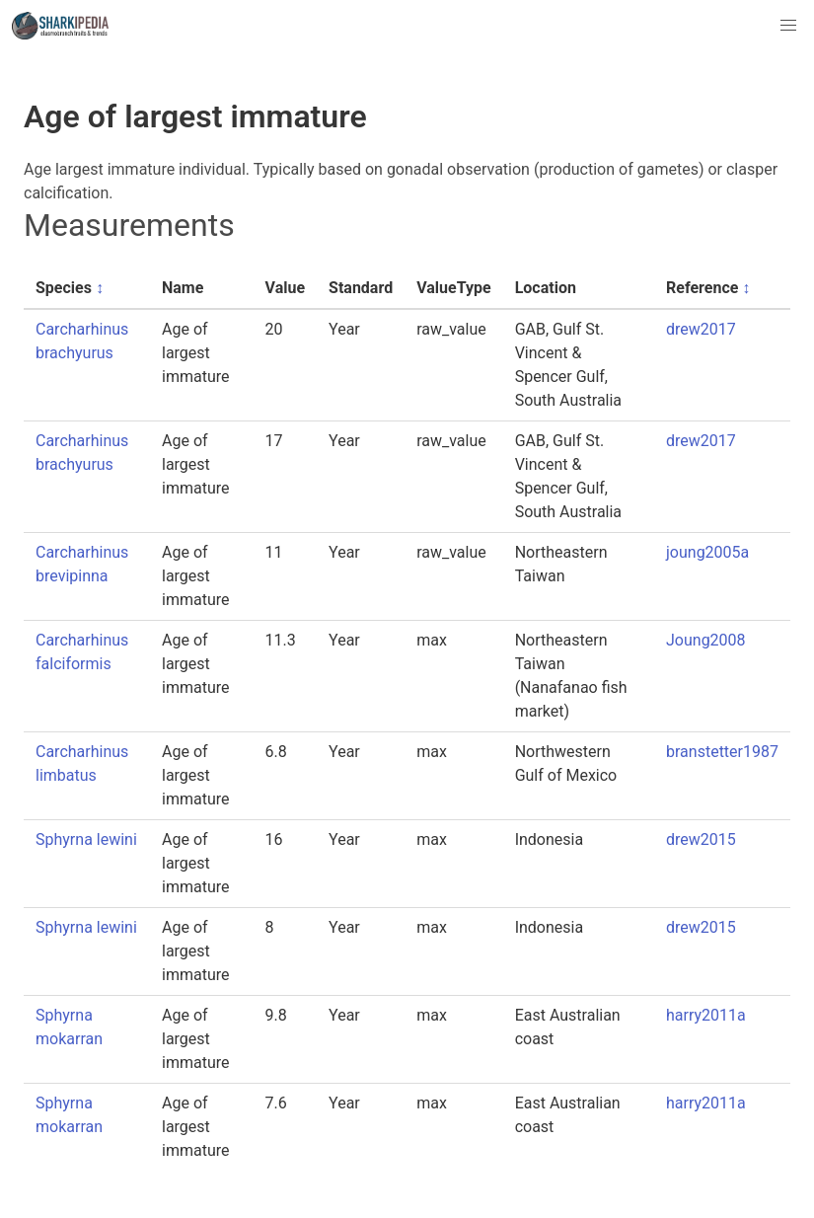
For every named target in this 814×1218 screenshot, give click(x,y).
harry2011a (706, 1015)
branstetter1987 (722, 751)
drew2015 (701, 839)
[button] (788, 25)
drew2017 (701, 329)
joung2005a (707, 552)
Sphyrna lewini (86, 839)
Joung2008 (706, 640)
